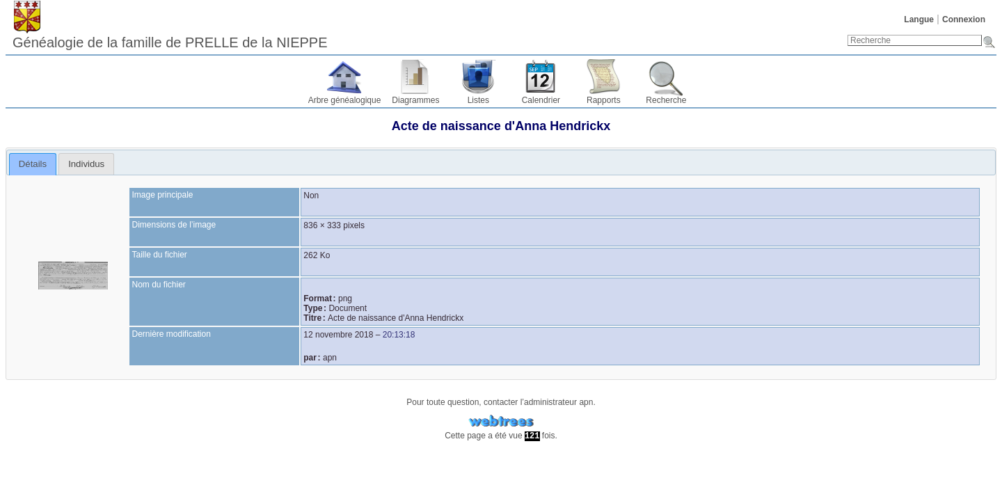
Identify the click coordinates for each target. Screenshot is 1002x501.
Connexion (963, 19)
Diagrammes (415, 100)
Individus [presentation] (86, 164)
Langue (919, 19)
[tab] (33, 164)
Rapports (604, 100)
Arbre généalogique (344, 100)
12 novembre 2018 (338, 335)
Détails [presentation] (33, 164)
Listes (478, 100)
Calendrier (541, 100)
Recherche (666, 100)
